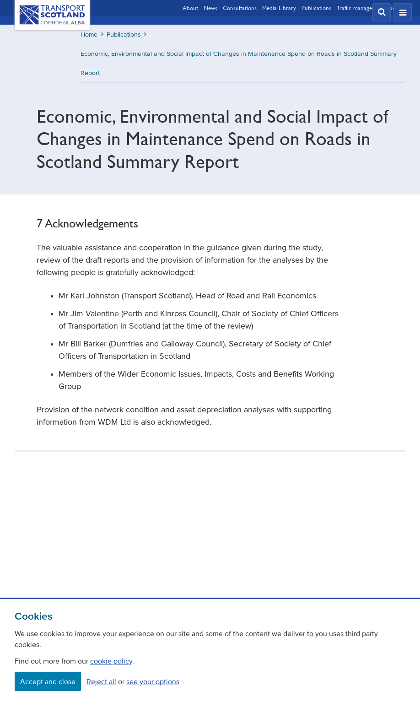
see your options (152, 681)
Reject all (101, 681)
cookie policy (111, 661)
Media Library (279, 7)
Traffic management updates (371, 7)
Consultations (240, 7)
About (190, 7)
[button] (381, 12)
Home (89, 34)
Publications (316, 7)
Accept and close (47, 681)
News (210, 7)
